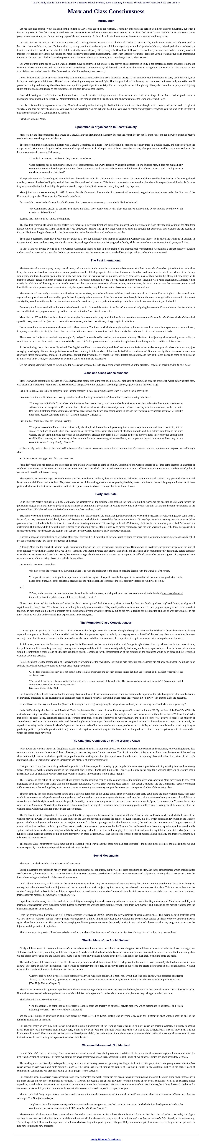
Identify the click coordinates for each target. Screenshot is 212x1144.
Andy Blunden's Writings (106, 1139)
